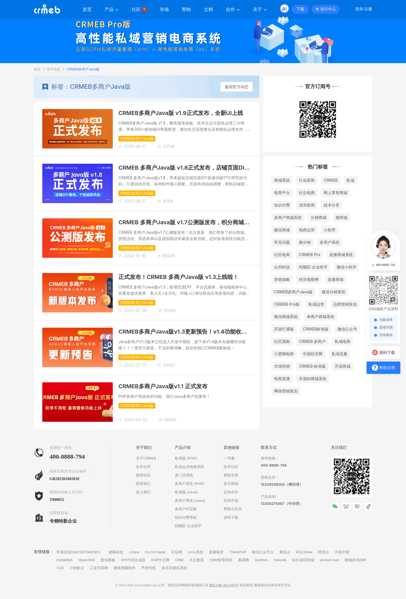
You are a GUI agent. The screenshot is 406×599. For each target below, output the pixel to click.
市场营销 (282, 366)
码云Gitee (304, 552)
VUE (60, 567)
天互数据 (196, 560)
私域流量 (339, 353)
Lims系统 (195, 552)
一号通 (229, 458)
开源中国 (342, 552)
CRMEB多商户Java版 (83, 69)
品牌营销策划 (345, 304)
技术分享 (331, 205)
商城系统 (282, 180)
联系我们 (143, 483)
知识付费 (282, 205)
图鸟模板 (108, 560)
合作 (233, 9)
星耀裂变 (216, 552)
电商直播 (282, 378)
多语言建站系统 (174, 567)
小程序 (330, 229)
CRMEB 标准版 (312, 366)
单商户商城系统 (320, 316)
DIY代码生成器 (133, 560)
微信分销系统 (333, 291)
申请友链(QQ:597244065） (79, 552)
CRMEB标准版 (315, 329)
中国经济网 (313, 353)
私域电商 (342, 341)
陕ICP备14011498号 (223, 585)
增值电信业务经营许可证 (272, 585)
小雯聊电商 (284, 353)
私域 (350, 180)
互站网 (176, 552)
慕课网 (243, 560)
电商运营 (307, 229)
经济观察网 (309, 279)
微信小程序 (346, 267)
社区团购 (282, 341)
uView (134, 552)
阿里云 (323, 552)
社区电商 (282, 254)
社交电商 (307, 192)
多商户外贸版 (186, 509)
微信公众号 (347, 329)
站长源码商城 (303, 560)
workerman (329, 560)
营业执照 (246, 585)
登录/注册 (363, 9)
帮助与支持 (233, 509)
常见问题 (282, 242)
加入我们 (143, 492)
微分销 (305, 242)
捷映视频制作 (125, 567)
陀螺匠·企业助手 (313, 267)
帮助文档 (231, 475)
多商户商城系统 (288, 217)
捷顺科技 (116, 552)
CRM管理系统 (221, 560)
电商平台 (282, 192)
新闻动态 (143, 475)
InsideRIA (64, 560)
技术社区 (231, 466)
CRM (179, 560)
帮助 (186, 9)
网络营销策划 (286, 391)
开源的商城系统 (312, 378)
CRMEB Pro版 (286, 304)
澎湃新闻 (307, 205)
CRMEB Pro (309, 254)
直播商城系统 (341, 254)
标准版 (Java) (186, 492)
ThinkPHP (237, 552)
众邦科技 (282, 267)
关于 (260, 9)
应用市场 (231, 500)
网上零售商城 (335, 192)
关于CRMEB (146, 458)
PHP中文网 (160, 560)
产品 (112, 9)
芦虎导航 (148, 567)
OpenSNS (86, 560)
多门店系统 (184, 475)
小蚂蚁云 (76, 567)
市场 (164, 9)
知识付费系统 (186, 517)
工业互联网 (99, 567)
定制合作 (231, 492)
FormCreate (155, 552)
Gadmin (261, 560)
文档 (208, 9)
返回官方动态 (236, 86)
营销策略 (282, 279)
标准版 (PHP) (186, 458)
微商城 (341, 217)
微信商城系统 (286, 316)
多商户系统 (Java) (190, 500)
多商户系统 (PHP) (189, 483)
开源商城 (342, 366)
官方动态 (53, 69)
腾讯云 (284, 552)
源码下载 (231, 517)
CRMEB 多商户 (312, 341)
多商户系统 (329, 242)
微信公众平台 (263, 552)
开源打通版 (284, 329)
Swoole (280, 560)
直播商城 (335, 279)
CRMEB (330, 180)
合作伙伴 (143, 466)
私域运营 (316, 304)
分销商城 (318, 217)
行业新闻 (307, 180)
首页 (87, 9)
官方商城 (231, 483)
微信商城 (282, 229)
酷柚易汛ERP (355, 560)
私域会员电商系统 (189, 466)
